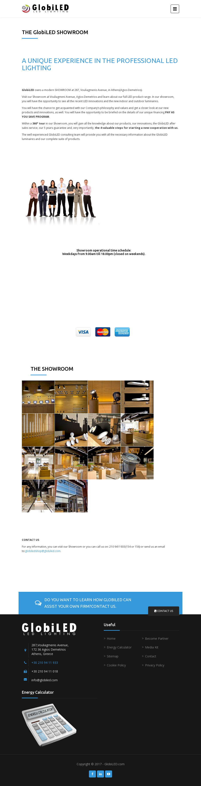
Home (111, 638)
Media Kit (151, 647)
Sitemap (112, 656)
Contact (150, 656)
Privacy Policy (154, 665)
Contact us (163, 611)
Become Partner (156, 638)
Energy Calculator (119, 647)
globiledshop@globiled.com (43, 551)
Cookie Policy (116, 665)
